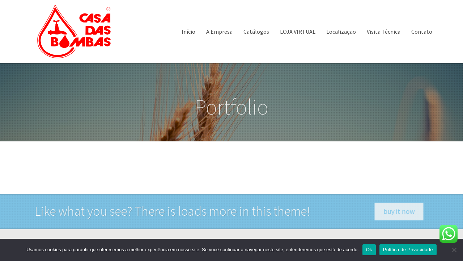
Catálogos (256, 31)
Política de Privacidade (408, 249)
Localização (341, 31)
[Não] (454, 249)
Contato (421, 31)
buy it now (404, 211)
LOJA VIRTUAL (297, 31)
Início (188, 31)
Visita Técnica (383, 31)
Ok (369, 249)
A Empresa (219, 31)
